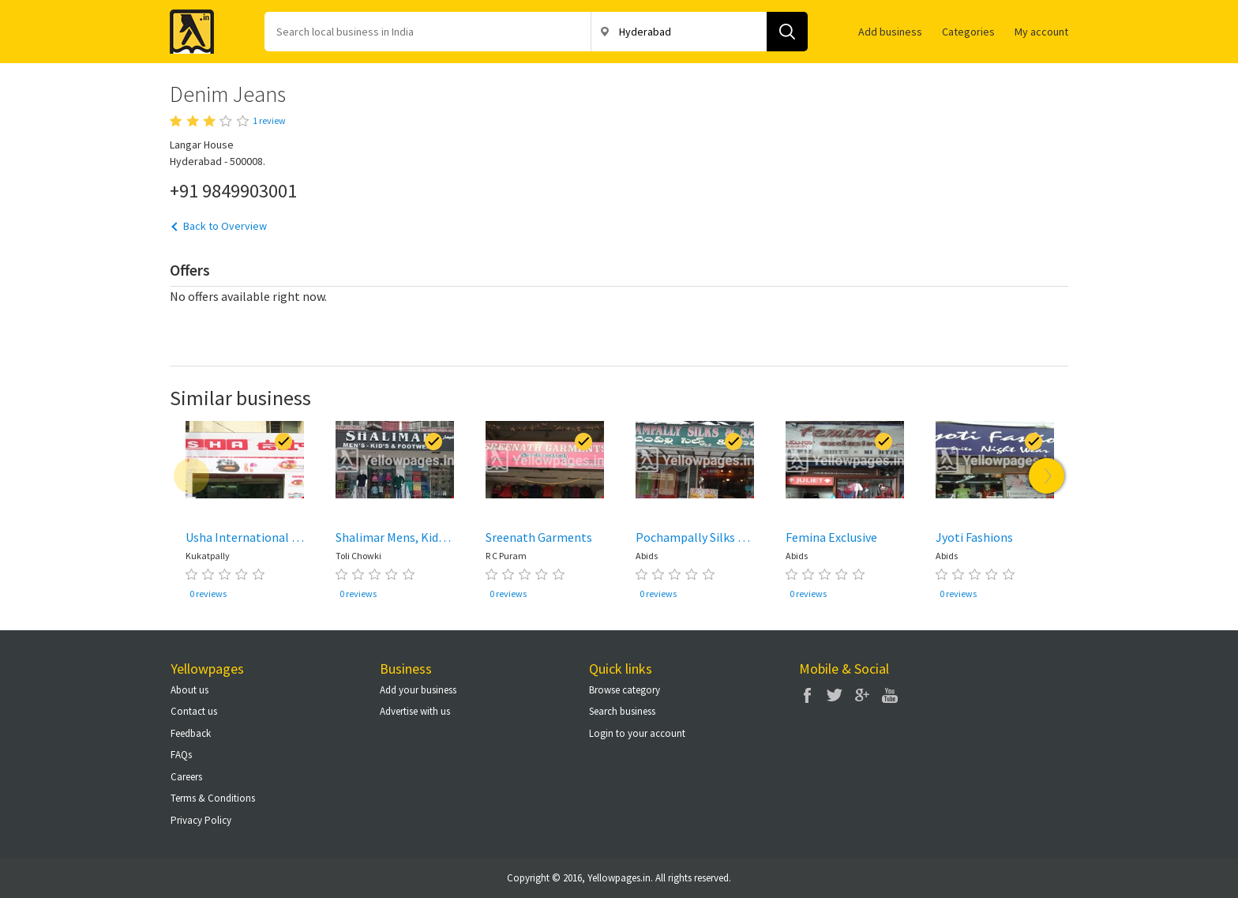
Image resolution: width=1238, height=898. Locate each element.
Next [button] (1046, 476)
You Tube (890, 695)
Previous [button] (191, 476)
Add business (890, 31)
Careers (186, 776)
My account (1041, 31)
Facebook (807, 695)
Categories (968, 31)
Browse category (624, 690)
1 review (269, 120)
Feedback (191, 733)
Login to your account (637, 733)
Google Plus (862, 695)
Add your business (418, 690)
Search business (622, 711)
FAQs (181, 754)
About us (189, 690)
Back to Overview (225, 226)
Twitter (834, 695)
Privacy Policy (201, 820)
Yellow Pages (187, 26)
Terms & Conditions (213, 798)
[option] (245, 513)
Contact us (194, 711)
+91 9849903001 (233, 190)
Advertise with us (415, 711)
